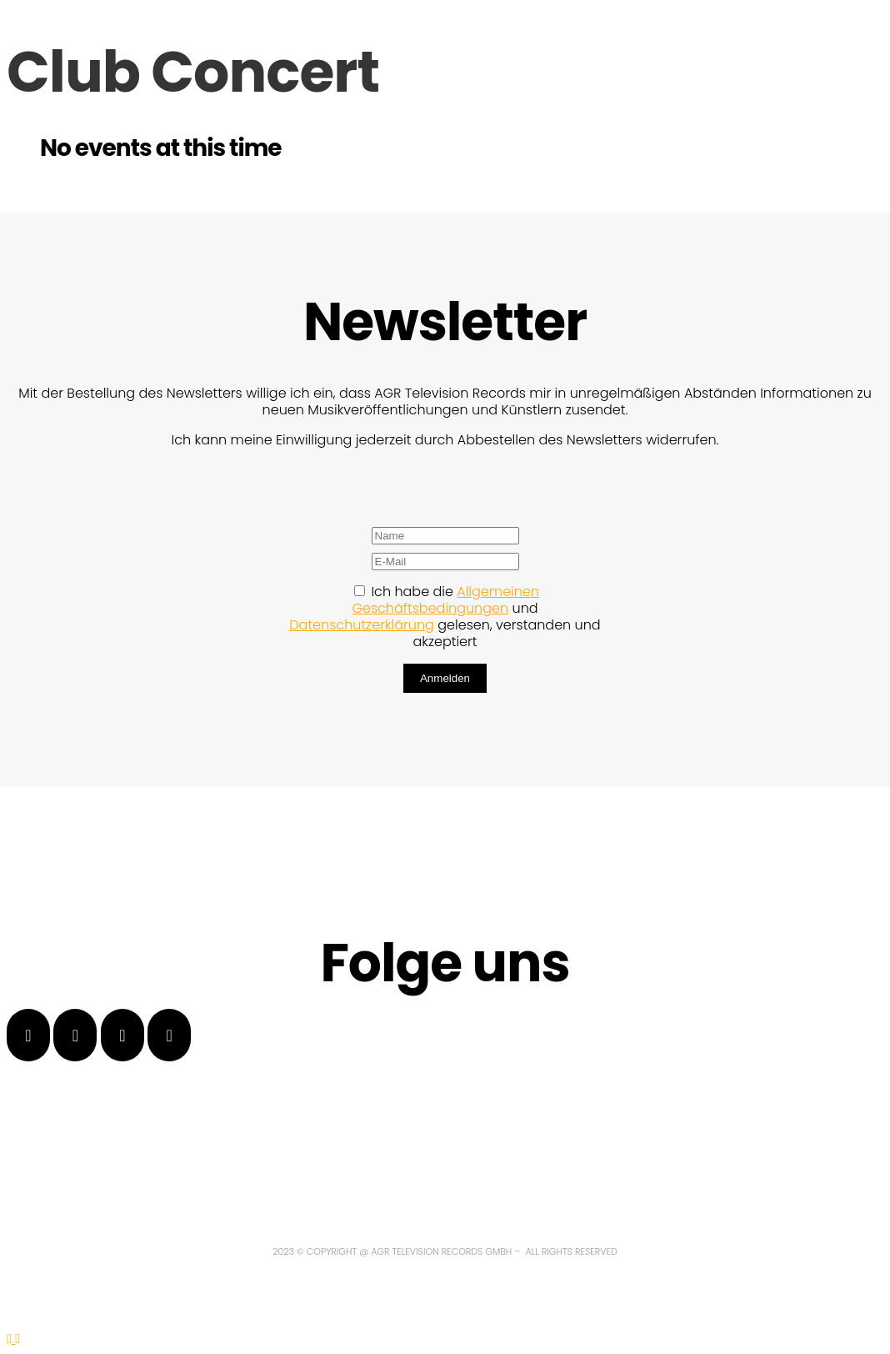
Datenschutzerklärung (361, 624)
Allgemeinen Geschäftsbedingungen (445, 600)
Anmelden (445, 678)
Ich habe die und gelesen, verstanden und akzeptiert (444, 616)
